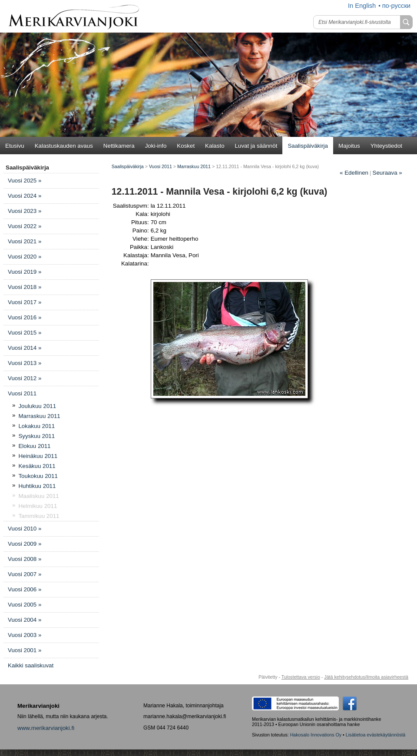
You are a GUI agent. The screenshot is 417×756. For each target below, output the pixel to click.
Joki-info (156, 146)
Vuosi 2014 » (24, 348)
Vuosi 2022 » (24, 226)
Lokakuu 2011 (36, 426)
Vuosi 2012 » (24, 378)
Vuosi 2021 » (24, 241)
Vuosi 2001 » (24, 650)
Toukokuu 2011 (37, 476)
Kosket (186, 146)
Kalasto (214, 146)
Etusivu (14, 146)
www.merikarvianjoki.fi (45, 728)
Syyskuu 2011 (36, 436)
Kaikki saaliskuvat (30, 665)
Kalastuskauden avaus (64, 146)
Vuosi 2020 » (24, 256)
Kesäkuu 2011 (36, 466)
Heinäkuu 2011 (37, 456)
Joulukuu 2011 (37, 406)
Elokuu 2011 (34, 446)
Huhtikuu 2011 (37, 486)
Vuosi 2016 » (24, 317)
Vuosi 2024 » (24, 195)
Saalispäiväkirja (308, 146)
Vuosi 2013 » (24, 363)
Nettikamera (119, 146)
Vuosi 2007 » (24, 574)
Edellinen (354, 172)
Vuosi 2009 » (24, 543)
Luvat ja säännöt (256, 146)
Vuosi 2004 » (24, 620)
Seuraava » (387, 172)
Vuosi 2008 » (24, 559)
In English (362, 5)
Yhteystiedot (386, 146)
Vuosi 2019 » (24, 272)
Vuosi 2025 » (24, 180)
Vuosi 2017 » (24, 302)
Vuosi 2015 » (24, 332)
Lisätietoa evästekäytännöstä (375, 734)
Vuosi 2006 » (24, 589)
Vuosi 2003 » (24, 635)
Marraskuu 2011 (39, 416)
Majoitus (349, 146)
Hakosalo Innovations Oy (315, 734)
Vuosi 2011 (22, 393)
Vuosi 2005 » (24, 604)
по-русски (396, 5)
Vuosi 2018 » (24, 287)
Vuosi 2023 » (24, 211)
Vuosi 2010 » (24, 528)
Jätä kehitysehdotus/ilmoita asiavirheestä (366, 677)
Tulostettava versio (300, 677)
